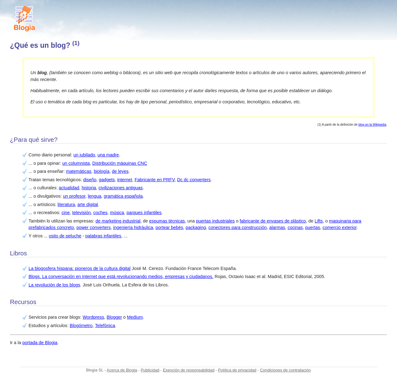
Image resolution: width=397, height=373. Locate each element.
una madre (108, 154)
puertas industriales (215, 220)
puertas (312, 227)
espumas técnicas (167, 220)
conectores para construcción (237, 227)
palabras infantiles (103, 235)
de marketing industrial (118, 220)
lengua (94, 196)
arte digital (88, 204)
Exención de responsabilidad (188, 370)
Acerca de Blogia (122, 370)
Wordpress (93, 317)
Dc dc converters (194, 179)
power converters (93, 227)
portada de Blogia (39, 342)
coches (100, 212)
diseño (89, 179)
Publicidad (150, 370)
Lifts (318, 220)
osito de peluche (65, 235)
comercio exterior (340, 227)
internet (124, 179)
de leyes (120, 171)
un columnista (76, 163)
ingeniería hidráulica (133, 227)
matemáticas (78, 171)
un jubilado (84, 154)
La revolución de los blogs (54, 284)
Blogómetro (81, 325)
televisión (81, 212)
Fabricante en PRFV (155, 179)
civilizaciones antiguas (121, 187)
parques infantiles (144, 212)
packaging (195, 227)
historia (89, 187)
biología (101, 171)
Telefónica (105, 325)
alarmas (277, 227)
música (117, 212)
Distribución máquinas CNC (119, 163)
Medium (135, 317)
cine (65, 212)
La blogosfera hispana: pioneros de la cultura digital (80, 268)
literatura (66, 204)
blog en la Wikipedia (372, 124)
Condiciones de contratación (285, 370)
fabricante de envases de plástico (273, 220)
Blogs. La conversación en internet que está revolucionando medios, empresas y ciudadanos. (121, 276)
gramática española (123, 196)
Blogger (114, 317)
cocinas (295, 227)
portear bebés (169, 227)
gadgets (107, 179)
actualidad (69, 187)
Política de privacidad (237, 370)
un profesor (74, 196)
